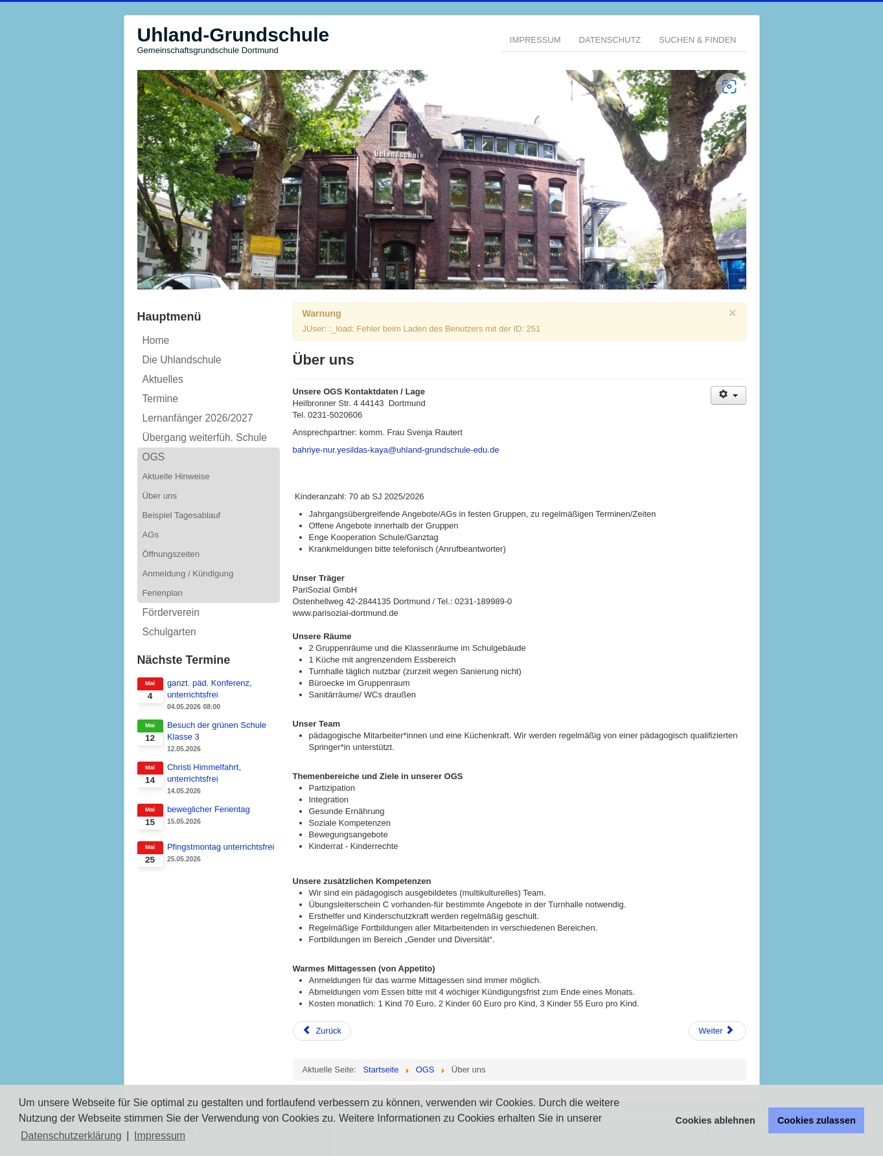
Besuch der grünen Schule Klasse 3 (216, 731)
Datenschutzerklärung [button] (71, 1135)
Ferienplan (163, 593)
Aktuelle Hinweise (176, 476)
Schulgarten (169, 631)
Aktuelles (163, 379)
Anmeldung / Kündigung (188, 573)
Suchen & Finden (697, 40)
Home (156, 340)
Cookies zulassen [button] (816, 1120)
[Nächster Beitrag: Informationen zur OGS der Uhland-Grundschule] (717, 1031)
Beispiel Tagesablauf (182, 515)
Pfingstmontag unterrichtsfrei (220, 847)
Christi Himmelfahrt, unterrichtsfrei (204, 773)
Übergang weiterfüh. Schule (205, 437)
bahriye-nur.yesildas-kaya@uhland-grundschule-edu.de (396, 450)
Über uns (160, 496)
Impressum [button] (159, 1135)
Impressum (535, 40)
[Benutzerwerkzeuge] (728, 395)
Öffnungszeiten (171, 554)
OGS (154, 456)
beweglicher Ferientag (208, 809)
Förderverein (171, 612)
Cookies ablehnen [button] (715, 1120)
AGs (151, 534)
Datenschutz (610, 40)
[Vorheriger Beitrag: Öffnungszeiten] (322, 1031)
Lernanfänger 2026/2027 (198, 418)
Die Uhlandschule (182, 359)
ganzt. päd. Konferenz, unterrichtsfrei (209, 688)
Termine (160, 398)
